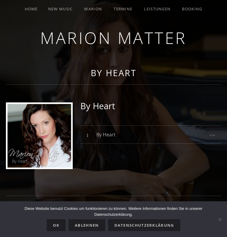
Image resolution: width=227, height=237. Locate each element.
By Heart (114, 73)
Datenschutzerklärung (144, 225)
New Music (60, 9)
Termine (123, 9)
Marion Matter (113, 38)
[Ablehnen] (220, 219)
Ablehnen (87, 225)
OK (56, 225)
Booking (192, 9)
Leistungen (157, 9)
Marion (93, 9)
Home (31, 9)
